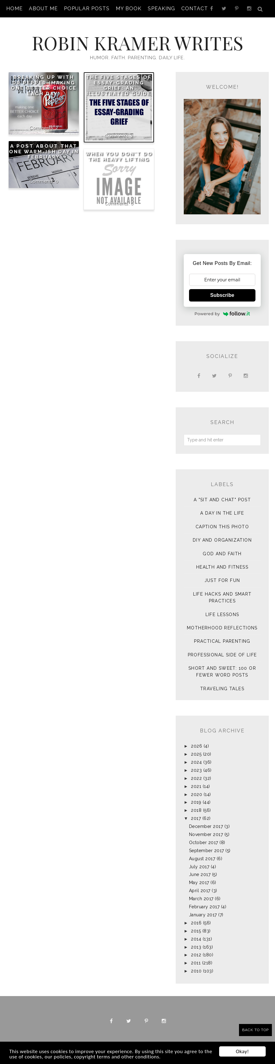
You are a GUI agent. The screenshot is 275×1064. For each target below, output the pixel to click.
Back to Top (255, 1030)
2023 (196, 770)
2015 (196, 930)
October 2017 (203, 842)
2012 (196, 954)
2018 (196, 810)
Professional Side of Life (222, 654)
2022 (196, 778)
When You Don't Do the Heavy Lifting (119, 156)
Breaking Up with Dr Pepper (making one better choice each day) (44, 85)
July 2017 (199, 866)
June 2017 (200, 874)
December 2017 (206, 826)
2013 (196, 947)
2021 (196, 786)
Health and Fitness (222, 567)
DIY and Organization (222, 540)
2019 (196, 802)
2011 (196, 962)
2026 (196, 746)
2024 (196, 762)
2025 (196, 754)
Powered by (222, 313)
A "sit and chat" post (222, 499)
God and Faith (222, 553)
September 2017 (206, 850)
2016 (196, 922)
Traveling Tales (222, 688)
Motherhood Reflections (222, 627)
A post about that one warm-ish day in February (44, 151)
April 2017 (199, 890)
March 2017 (201, 898)
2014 (196, 939)
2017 (196, 818)
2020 (196, 794)
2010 (196, 970)
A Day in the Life (222, 513)
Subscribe (222, 295)
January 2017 (203, 914)
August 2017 (202, 858)
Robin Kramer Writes (137, 42)
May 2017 (199, 882)
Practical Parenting (222, 641)
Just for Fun (222, 580)
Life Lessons (222, 614)
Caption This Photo (222, 526)
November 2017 (206, 834)
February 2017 (204, 906)
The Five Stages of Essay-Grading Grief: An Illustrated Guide (119, 85)
